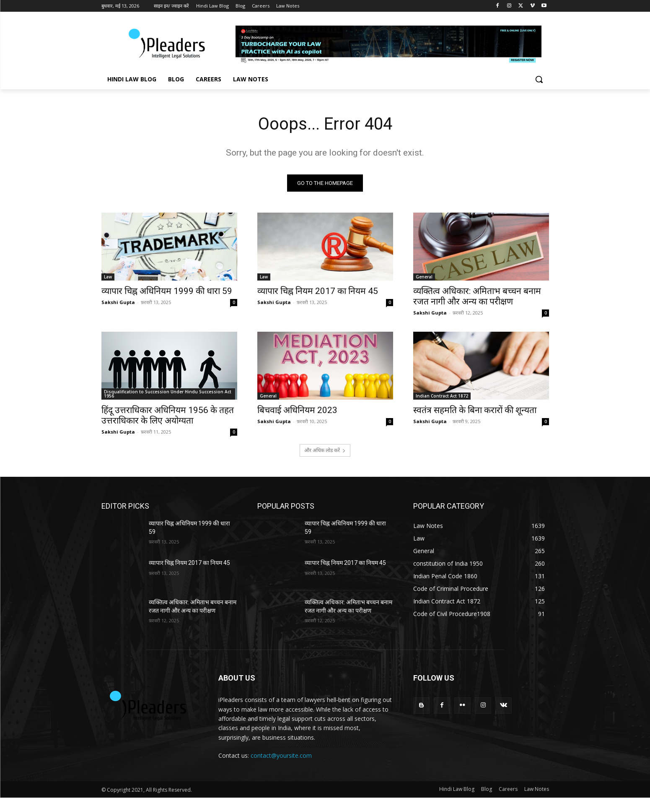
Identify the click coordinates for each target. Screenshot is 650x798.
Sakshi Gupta (118, 302)
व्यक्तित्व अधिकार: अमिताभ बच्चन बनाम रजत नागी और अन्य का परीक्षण (477, 296)
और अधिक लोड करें (325, 450)
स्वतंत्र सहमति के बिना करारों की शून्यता (474, 410)
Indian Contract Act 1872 (442, 396)
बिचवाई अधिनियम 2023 (297, 410)
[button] (539, 79)
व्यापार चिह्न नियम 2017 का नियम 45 (317, 291)
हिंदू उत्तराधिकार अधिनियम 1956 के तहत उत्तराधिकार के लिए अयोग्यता (167, 415)
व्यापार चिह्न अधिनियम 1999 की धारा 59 (166, 291)
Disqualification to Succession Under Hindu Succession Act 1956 (167, 394)
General (424, 277)
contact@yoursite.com (281, 755)
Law (108, 277)
